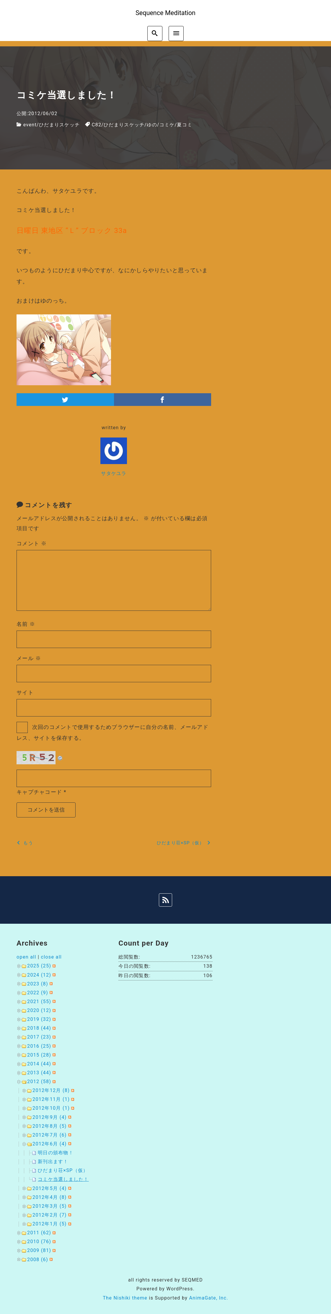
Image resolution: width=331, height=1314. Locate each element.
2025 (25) (39, 966)
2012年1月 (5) (49, 1224)
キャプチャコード (39, 792)
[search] (154, 33)
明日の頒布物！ (56, 1152)
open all (26, 957)
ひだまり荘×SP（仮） (63, 1170)
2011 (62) (39, 1232)
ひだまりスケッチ (59, 125)
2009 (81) (39, 1250)
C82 (97, 125)
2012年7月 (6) (49, 1135)
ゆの (152, 125)
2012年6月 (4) (49, 1144)
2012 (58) (39, 1081)
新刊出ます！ (53, 1161)
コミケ (167, 125)
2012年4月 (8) (49, 1197)
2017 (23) (39, 1037)
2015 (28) (39, 1055)
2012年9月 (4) (49, 1117)
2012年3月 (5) (49, 1206)
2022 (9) (37, 992)
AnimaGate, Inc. (208, 1298)
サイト (25, 692)
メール (29, 658)
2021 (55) (39, 1001)
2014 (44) (39, 1064)
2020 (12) (39, 1010)
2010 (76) (39, 1241)
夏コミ (184, 125)
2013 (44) (39, 1072)
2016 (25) (39, 1046)
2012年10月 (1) (51, 1108)
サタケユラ (113, 473)
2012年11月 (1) (51, 1099)
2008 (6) (37, 1259)
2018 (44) (39, 1028)
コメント (32, 543)
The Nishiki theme (125, 1298)
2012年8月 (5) (49, 1126)
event (30, 125)
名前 (26, 624)
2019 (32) (39, 1019)
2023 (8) (37, 984)
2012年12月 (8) (51, 1090)
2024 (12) (39, 975)
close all (51, 957)
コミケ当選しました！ (63, 1179)
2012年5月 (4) (49, 1188)
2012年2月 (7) (49, 1215)
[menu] (176, 33)
